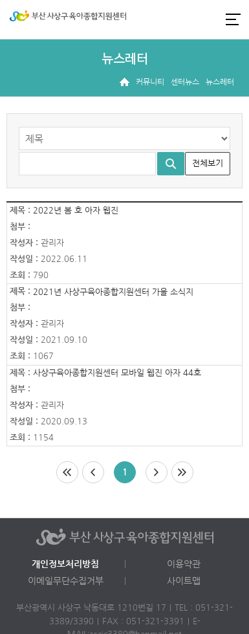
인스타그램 (187, 19)
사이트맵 (183, 580)
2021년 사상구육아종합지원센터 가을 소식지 (113, 292)
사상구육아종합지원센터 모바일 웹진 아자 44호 (117, 373)
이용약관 (183, 564)
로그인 (165, 19)
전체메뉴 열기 (233, 19)
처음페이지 (67, 472)
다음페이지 (157, 472)
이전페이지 (93, 472)
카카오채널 (209, 19)
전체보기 (207, 163)
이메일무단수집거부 (65, 580)
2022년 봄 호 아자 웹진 (75, 210)
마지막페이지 (182, 472)
